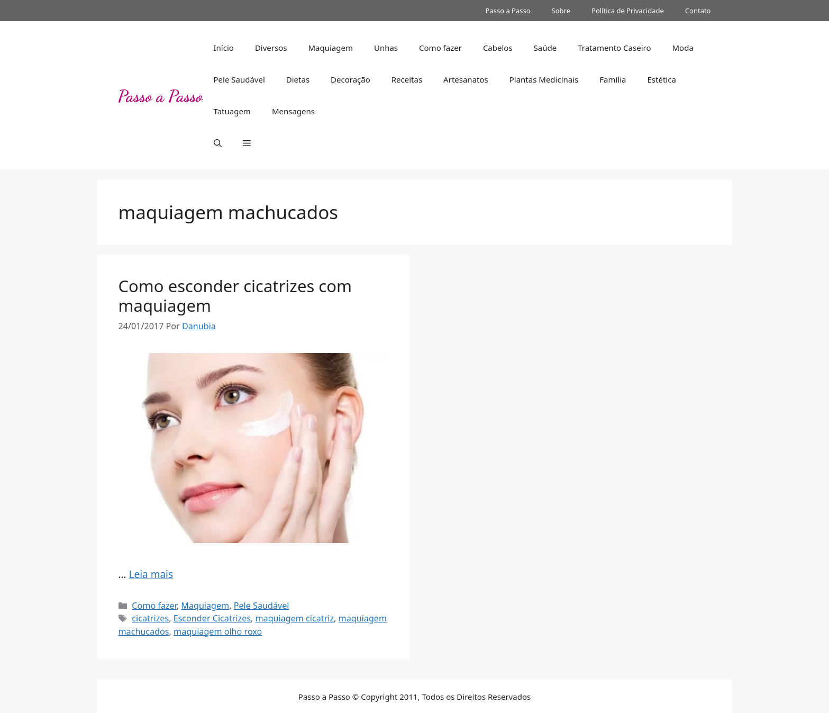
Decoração (350, 79)
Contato (698, 10)
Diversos (271, 47)
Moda (682, 47)
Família (612, 79)
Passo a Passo (508, 10)
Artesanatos (465, 79)
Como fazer (440, 47)
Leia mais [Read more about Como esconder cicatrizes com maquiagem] (151, 574)
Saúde (545, 47)
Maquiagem (330, 47)
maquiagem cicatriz (295, 618)
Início (224, 47)
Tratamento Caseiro (614, 47)
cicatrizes (150, 618)
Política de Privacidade (627, 10)
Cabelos (498, 47)
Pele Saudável (239, 79)
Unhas (386, 47)
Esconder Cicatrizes (212, 618)
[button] (217, 143)
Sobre (561, 10)
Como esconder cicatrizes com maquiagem (235, 296)
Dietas (297, 79)
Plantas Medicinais (544, 79)
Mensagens (293, 111)
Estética (662, 79)
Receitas (406, 79)
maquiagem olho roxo (218, 631)
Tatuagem (232, 111)
